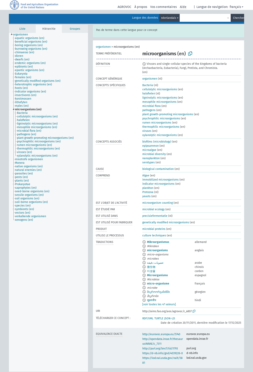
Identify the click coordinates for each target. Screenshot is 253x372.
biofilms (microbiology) (156, 141)
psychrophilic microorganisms (161, 118)
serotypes (148, 162)
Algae (145, 175)
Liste (22, 28)
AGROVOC (124, 7)
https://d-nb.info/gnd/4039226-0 (162, 353)
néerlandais (168, 18)
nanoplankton (151, 158)
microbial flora (151, 106)
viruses (146, 131)
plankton (147, 188)
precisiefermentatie (154, 216)
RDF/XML (147, 318)
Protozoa (147, 192)
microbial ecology (153, 209)
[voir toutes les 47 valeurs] (159, 304)
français (235, 7)
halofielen (148, 93)
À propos (140, 7)
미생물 (151, 271)
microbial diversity (154, 154)
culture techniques (154, 235)
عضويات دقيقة (155, 262)
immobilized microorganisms (160, 179)
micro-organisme (158, 283)
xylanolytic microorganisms (159, 135)
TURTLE (158, 318)
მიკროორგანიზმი (158, 292)
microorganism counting (157, 203)
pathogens (149, 110)
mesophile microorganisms (159, 102)
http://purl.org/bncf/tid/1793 (160, 348)
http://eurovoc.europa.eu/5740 (161, 334)
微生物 (151, 267)
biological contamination (158, 169)
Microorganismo (157, 275)
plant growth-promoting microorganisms (167, 114)
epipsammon (150, 145)
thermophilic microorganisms (160, 126)
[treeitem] (22, 34)
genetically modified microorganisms (165, 222)
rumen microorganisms (156, 122)
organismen (103, 47)
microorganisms (157, 250)
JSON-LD (169, 318)
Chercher (238, 18)
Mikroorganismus (158, 242)
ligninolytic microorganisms (159, 97)
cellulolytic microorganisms (159, 89)
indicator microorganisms (158, 184)
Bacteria (147, 85)
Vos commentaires (163, 7)
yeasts (146, 196)
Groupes (75, 28)
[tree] (48, 202)
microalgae (149, 150)
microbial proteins (153, 229)
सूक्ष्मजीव (151, 300)
